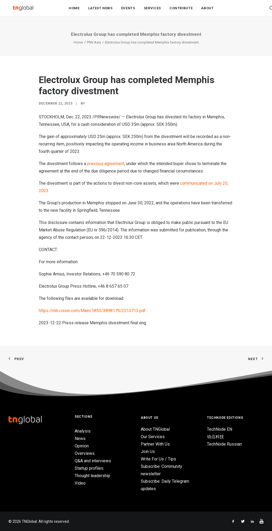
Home (74, 11)
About (207, 11)
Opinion (82, 445)
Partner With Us (155, 444)
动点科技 (215, 436)
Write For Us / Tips (158, 458)
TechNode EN (219, 429)
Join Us (148, 451)
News (80, 438)
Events (128, 11)
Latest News (100, 11)
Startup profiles (89, 468)
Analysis (83, 431)
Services (152, 11)
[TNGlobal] (23, 11)
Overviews (85, 453)
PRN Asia (94, 42)
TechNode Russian (224, 444)
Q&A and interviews (93, 460)
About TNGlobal (155, 429)
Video (80, 483)
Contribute (181, 11)
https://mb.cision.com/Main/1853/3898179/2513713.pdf (92, 310)
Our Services (153, 436)
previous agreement (105, 163)
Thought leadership (92, 475)
